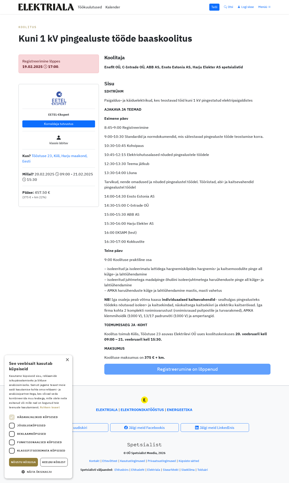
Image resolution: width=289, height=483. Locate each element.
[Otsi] (228, 7)
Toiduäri (202, 470)
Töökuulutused (90, 7)
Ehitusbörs (121, 470)
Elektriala (153, 470)
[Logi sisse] (246, 7)
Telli (214, 7)
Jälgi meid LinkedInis (214, 427)
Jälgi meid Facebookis (144, 427)
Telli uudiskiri (74, 427)
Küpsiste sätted (189, 461)
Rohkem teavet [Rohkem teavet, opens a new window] (50, 407)
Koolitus (28, 27)
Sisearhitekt (171, 470)
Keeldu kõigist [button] (53, 462)
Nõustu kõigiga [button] (23, 462)
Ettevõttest (109, 461)
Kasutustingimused (132, 461)
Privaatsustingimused (162, 461)
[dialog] (38, 416)
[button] (38, 471)
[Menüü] (264, 7)
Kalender (112, 7)
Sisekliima (188, 470)
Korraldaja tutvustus (58, 124)
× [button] (67, 360)
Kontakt (94, 461)
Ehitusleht (137, 470)
